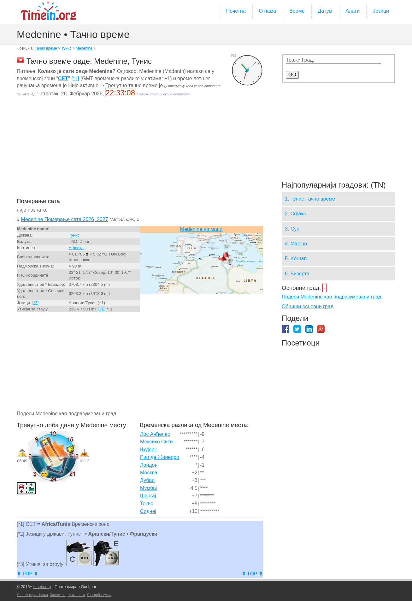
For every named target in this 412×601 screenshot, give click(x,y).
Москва (148, 472)
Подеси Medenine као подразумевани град (331, 296)
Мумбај (148, 488)
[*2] (35, 302)
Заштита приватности (67, 595)
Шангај (148, 495)
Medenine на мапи (201, 229)
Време (296, 11)
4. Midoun (296, 243)
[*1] (75, 78)
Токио (146, 503)
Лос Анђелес (155, 434)
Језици (381, 11)
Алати (352, 11)
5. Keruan (296, 258)
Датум (325, 11)
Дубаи (147, 480)
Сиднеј (148, 511)
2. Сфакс (295, 213)
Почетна (236, 11)
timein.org (42, 586)
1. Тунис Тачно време (310, 198)
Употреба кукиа (99, 595)
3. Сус (292, 228)
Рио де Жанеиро (159, 457)
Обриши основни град (307, 306)
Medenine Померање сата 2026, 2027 (64, 219)
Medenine (84, 48)
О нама (267, 11)
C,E (100, 309)
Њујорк (148, 449)
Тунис (66, 48)
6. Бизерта (297, 273)
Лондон (148, 465)
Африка (76, 247)
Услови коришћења (32, 595)
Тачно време (46, 48)
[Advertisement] (140, 151)
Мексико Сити (156, 441)
